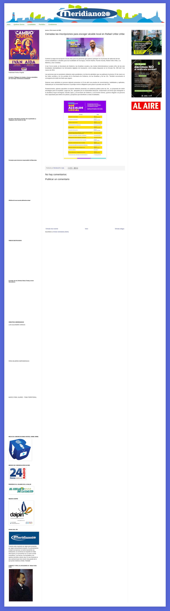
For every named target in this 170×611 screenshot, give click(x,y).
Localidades (32, 24)
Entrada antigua (119, 229)
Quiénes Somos (19, 24)
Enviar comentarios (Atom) (61, 232)
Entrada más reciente (52, 229)
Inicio (8, 24)
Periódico (42, 24)
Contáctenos (52, 24)
